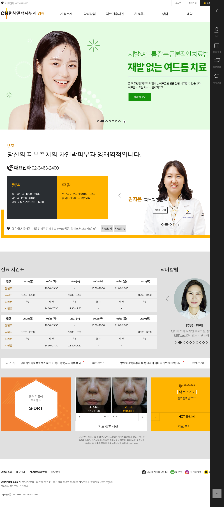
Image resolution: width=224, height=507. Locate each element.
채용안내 (20, 472)
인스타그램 (193, 472)
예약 (189, 14)
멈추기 (124, 121)
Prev (120, 195)
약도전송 (120, 228)
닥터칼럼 (90, 14)
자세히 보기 (148, 210)
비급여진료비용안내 (155, 472)
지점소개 (66, 14)
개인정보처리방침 (38, 472)
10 (207, 342)
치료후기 (140, 14)
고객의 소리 (6, 472)
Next (142, 417)
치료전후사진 (115, 14)
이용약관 (55, 472)
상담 (165, 14)
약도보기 (107, 228)
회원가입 (193, 3)
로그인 (178, 3)
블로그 (176, 472)
